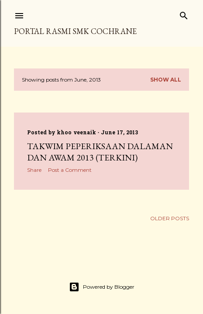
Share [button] (34, 170)
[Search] (184, 13)
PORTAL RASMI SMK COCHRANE (75, 31)
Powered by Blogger (101, 287)
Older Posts (169, 218)
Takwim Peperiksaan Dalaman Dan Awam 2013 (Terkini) (100, 151)
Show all (165, 79)
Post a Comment (70, 170)
